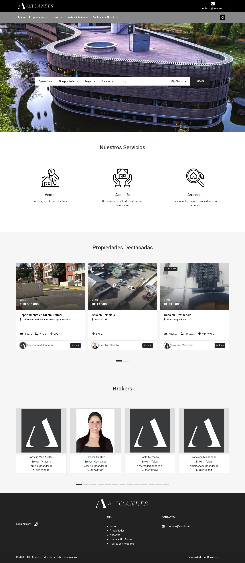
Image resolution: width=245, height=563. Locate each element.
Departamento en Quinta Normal (41, 315)
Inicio (21, 17)
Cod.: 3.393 (170, 268)
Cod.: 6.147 (98, 268)
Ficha (75, 345)
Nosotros (57, 17)
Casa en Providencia (177, 315)
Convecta (212, 557)
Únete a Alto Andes (77, 17)
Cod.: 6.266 (26, 268)
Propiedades (36, 17)
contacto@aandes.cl (178, 526)
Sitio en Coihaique (104, 315)
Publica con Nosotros (105, 17)
